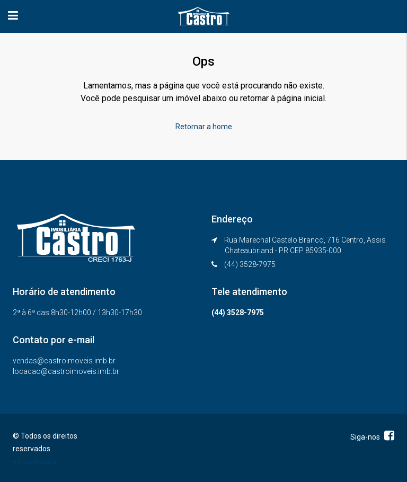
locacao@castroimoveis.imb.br (66, 371)
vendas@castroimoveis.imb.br (64, 360)
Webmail (45, 462)
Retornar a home (203, 126)
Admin (22, 462)
